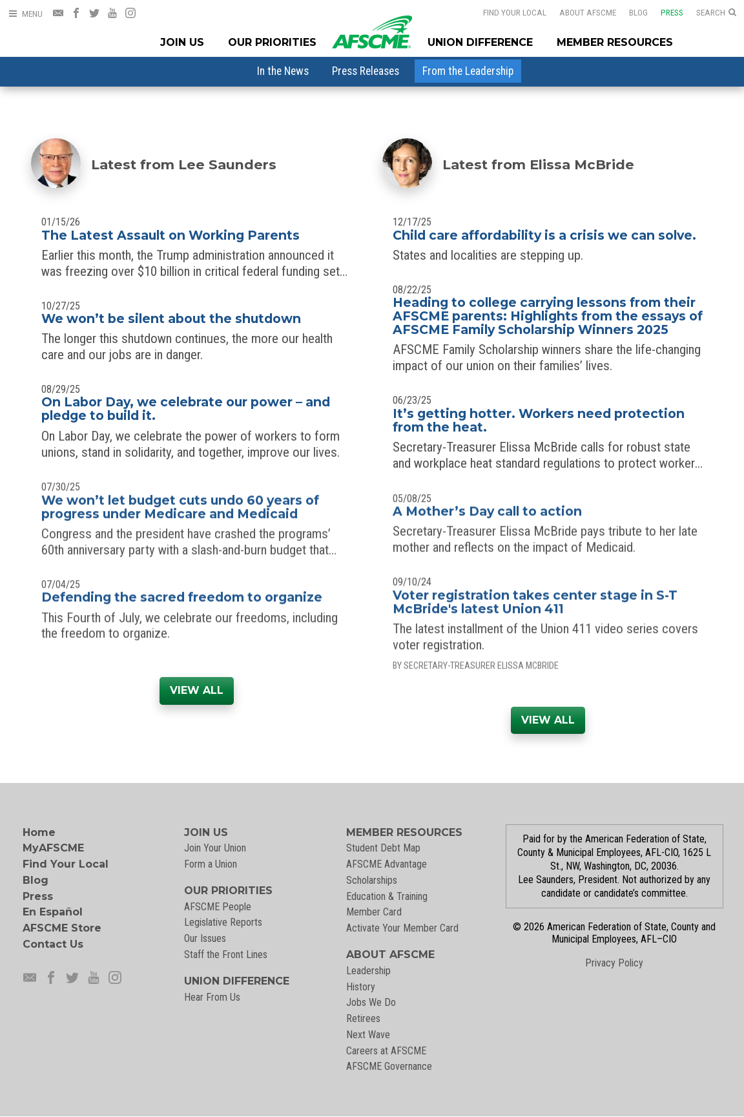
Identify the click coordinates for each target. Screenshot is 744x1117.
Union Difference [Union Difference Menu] (480, 42)
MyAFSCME (53, 848)
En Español (53, 912)
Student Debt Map (383, 848)
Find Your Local (506, 12)
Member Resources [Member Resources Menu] (615, 42)
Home (39, 832)
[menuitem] (283, 71)
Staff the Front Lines (225, 954)
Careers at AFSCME (386, 1051)
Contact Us (53, 944)
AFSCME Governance (389, 1066)
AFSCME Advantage (386, 864)
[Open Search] (716, 13)
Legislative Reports (223, 922)
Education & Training (387, 896)
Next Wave (368, 1034)
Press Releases (365, 71)
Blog (630, 12)
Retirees (363, 1018)
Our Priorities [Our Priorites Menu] (272, 42)
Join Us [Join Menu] (182, 42)
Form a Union (210, 864)
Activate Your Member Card (402, 928)
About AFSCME (579, 12)
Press (663, 12)
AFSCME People (217, 907)
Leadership (368, 971)
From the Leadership (467, 71)
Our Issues (205, 938)
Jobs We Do (371, 1002)
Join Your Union (215, 848)
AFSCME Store (62, 928)
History (360, 987)
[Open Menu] (25, 14)
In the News (283, 71)
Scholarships (371, 880)
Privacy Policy (614, 963)
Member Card (374, 912)
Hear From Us (212, 997)
